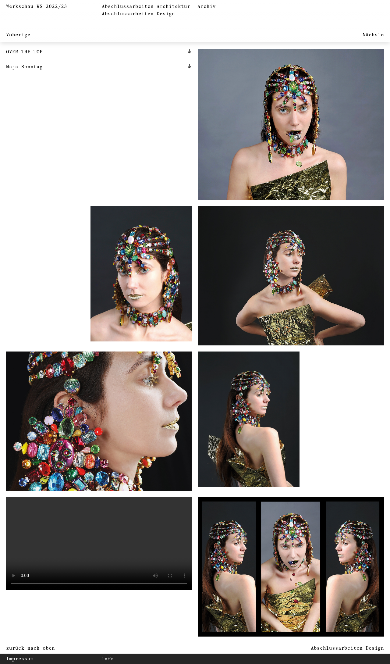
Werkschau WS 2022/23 (36, 6)
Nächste (373, 35)
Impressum (20, 659)
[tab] (99, 51)
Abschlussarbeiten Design (138, 14)
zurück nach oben (30, 648)
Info (107, 659)
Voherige (18, 35)
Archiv (206, 6)
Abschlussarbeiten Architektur (146, 6)
